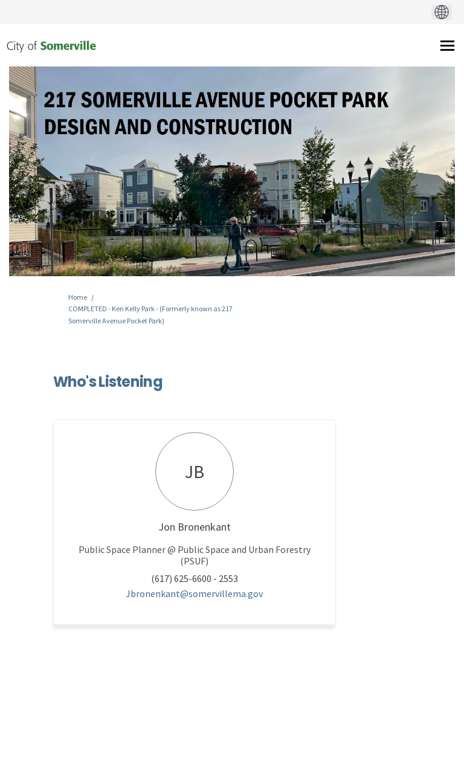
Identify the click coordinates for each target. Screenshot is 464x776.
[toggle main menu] (447, 45)
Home (77, 297)
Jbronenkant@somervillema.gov (194, 593)
